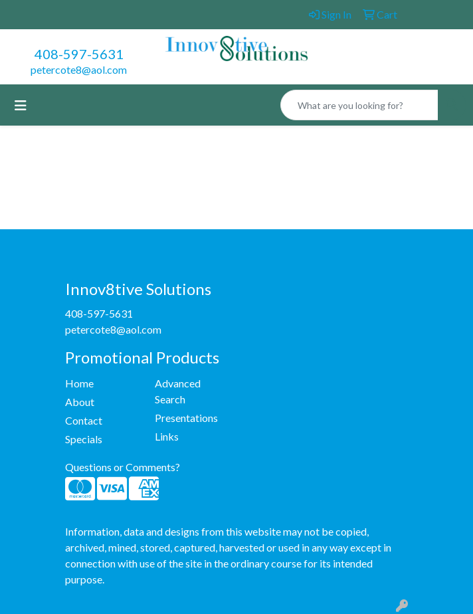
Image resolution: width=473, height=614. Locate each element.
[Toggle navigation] (21, 105)
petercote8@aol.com (79, 69)
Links (167, 436)
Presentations (186, 417)
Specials (83, 439)
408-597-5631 (79, 54)
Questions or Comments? (122, 466)
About (79, 401)
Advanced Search (178, 391)
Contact (83, 420)
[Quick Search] (359, 105)
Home (79, 383)
